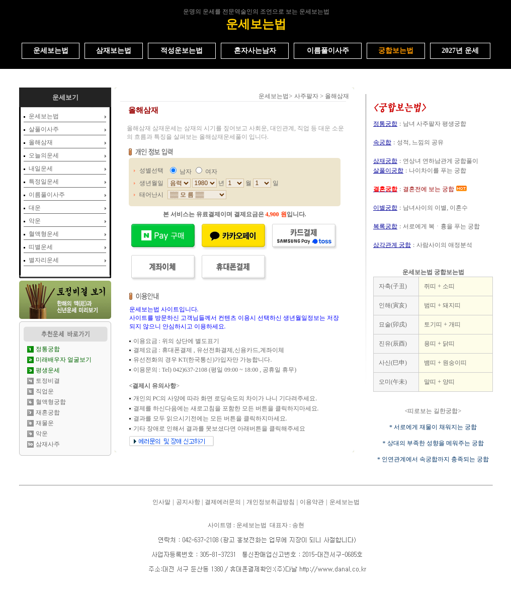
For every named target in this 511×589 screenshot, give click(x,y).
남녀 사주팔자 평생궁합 (434, 123)
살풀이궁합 (388, 170)
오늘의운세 (44, 155)
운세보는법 (44, 116)
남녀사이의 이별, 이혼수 (435, 207)
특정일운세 (44, 181)
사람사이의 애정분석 (444, 244)
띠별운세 (41, 246)
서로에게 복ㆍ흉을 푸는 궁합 (441, 226)
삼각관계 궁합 (392, 244)
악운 (35, 220)
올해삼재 (41, 142)
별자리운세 (44, 260)
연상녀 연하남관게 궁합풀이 (440, 160)
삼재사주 (48, 444)
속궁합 (382, 142)
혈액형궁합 (51, 401)
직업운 (45, 391)
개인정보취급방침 (270, 502)
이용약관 (312, 502)
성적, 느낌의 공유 (420, 142)
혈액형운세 (44, 233)
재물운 (45, 423)
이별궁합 (385, 207)
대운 (35, 207)
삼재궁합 (385, 160)
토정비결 (48, 380)
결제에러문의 (223, 502)
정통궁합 (385, 123)
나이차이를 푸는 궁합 (437, 170)
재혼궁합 (48, 412)
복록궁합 (385, 226)
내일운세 (41, 168)
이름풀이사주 (47, 194)
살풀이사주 (44, 129)
